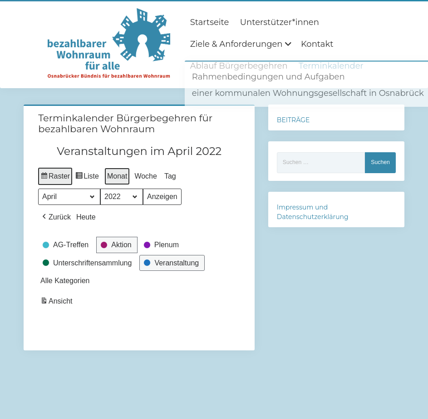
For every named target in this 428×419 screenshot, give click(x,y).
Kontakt (317, 44)
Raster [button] (55, 177)
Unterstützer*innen (279, 22)
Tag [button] (170, 176)
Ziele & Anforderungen (236, 44)
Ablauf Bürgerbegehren (239, 66)
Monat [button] (117, 176)
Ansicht (57, 302)
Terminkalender (331, 66)
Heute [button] (86, 217)
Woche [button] (146, 176)
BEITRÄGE (293, 120)
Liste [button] (87, 177)
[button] (55, 217)
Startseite (209, 22)
